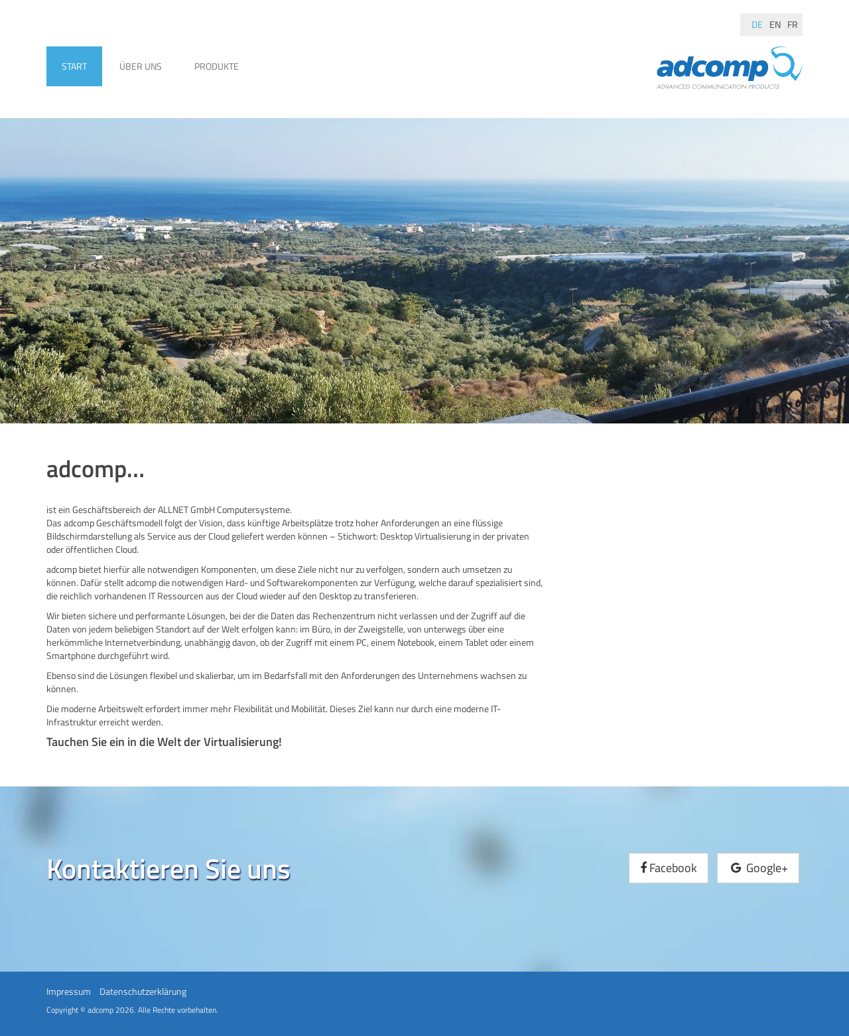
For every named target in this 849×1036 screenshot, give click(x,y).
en (775, 24)
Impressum (68, 991)
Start (74, 66)
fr (792, 24)
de (757, 24)
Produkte (216, 66)
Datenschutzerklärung (142, 991)
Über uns (140, 66)
